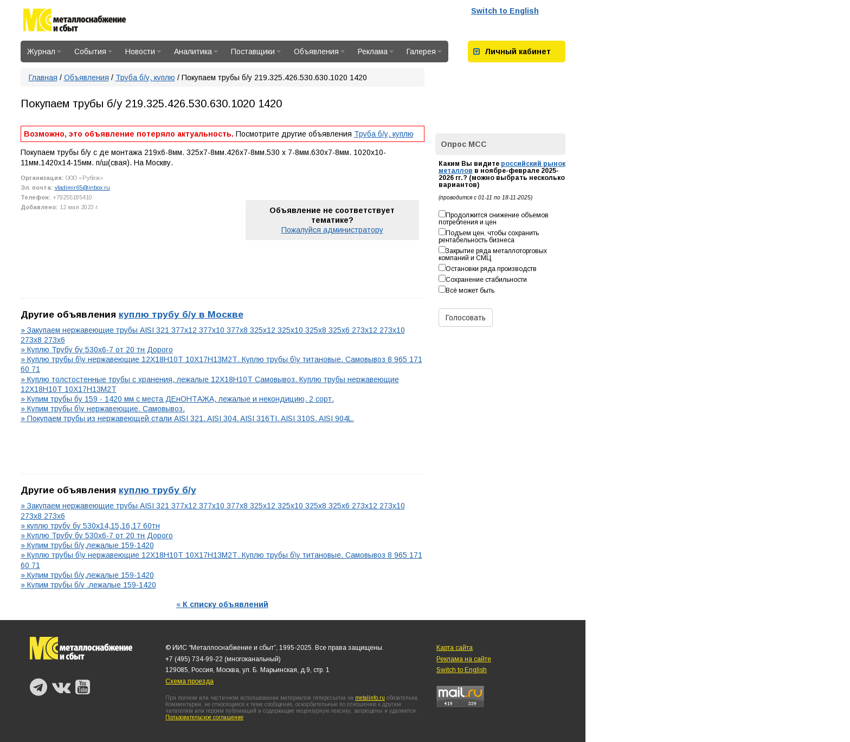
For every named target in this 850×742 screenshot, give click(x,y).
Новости (143, 51)
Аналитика (196, 51)
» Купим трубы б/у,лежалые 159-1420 (87, 545)
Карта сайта (454, 647)
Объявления (319, 51)
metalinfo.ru (370, 698)
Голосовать (466, 317)
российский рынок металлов (502, 167)
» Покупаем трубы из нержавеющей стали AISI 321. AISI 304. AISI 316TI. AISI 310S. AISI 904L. (187, 418)
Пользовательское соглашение (204, 717)
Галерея (424, 51)
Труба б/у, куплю (145, 77)
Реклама (376, 51)
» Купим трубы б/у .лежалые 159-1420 (88, 584)
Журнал (44, 51)
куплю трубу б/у (157, 490)
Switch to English (505, 11)
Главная (43, 77)
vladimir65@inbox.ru (82, 187)
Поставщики (256, 51)
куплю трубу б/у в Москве (181, 314)
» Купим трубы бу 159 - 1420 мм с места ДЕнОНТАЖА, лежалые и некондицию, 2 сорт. (177, 399)
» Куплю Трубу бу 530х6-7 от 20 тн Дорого (97, 349)
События (93, 51)
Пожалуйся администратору (332, 229)
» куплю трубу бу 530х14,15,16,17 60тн (90, 525)
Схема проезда (189, 681)
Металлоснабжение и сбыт (74, 22)
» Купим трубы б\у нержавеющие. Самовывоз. (103, 408)
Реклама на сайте (463, 659)
